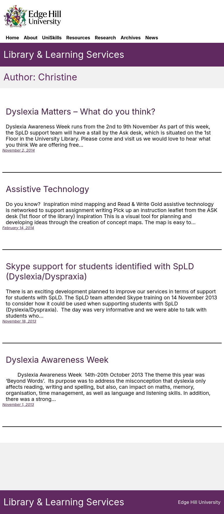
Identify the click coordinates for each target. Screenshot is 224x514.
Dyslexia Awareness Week (57, 360)
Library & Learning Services (63, 54)
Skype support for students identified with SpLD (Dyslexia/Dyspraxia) (100, 271)
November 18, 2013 (19, 321)
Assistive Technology (47, 189)
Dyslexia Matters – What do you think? (80, 111)
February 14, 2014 (18, 227)
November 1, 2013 (18, 404)
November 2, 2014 (18, 150)
